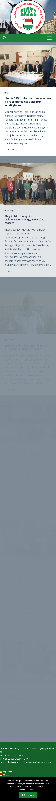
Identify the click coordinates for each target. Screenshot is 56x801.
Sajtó (12, 214)
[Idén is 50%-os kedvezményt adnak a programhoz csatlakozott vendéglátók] (28, 66)
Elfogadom (28, 795)
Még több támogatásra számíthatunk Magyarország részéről (23, 223)
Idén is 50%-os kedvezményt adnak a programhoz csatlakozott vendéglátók (27, 102)
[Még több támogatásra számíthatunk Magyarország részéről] (28, 188)
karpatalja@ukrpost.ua (40, 762)
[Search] (4, 37)
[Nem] (52, 789)
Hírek (6, 93)
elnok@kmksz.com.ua (17, 762)
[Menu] (49, 38)
